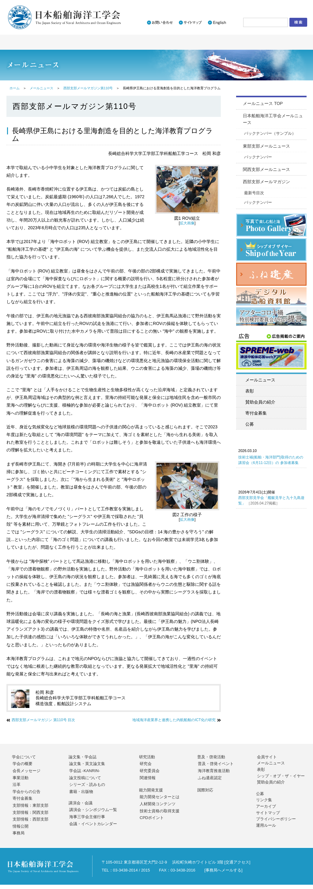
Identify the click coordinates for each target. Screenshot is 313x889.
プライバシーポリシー (276, 819)
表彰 (249, 390)
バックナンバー (258, 157)
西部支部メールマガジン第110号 (88, 88)
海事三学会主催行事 (87, 816)
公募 (249, 424)
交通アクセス (237, 862)
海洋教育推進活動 (214, 770)
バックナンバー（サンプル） (270, 133)
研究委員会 (150, 770)
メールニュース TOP (263, 103)
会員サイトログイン (281, 5)
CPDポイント (152, 817)
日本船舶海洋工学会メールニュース (273, 119)
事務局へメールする (223, 870)
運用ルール (266, 825)
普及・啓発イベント (216, 763)
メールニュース (41, 88)
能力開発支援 (151, 790)
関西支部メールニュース (266, 169)
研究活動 (147, 757)
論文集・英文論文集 (87, 763)
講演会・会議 (80, 803)
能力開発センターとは (159, 796)
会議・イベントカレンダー (93, 823)
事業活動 (20, 777)
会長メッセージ (26, 770)
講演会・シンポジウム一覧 (93, 809)
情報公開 (20, 826)
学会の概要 (22, 763)
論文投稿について (85, 777)
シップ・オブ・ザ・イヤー (281, 776)
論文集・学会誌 (82, 757)
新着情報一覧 (193, 5)
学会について (24, 757)
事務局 (19, 833)
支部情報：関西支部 (30, 812)
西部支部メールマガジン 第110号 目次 (43, 720)
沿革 (17, 784)
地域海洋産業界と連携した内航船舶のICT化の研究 (173, 720)
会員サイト (267, 757)
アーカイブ (266, 806)
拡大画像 (187, 223)
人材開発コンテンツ (157, 804)
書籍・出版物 (81, 791)
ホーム (14, 88)
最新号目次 (254, 193)
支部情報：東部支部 (30, 805)
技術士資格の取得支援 (159, 811)
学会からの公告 (26, 791)
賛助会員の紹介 (260, 402)
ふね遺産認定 (210, 777)
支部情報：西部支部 (30, 819)
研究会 (146, 763)
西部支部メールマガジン (266, 181)
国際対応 (205, 790)
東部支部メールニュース (266, 146)
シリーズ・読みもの (87, 784)
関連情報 (148, 777)
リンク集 (264, 800)
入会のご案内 (227, 5)
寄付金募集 (256, 413)
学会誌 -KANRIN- (84, 770)
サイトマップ (268, 812)
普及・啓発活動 (211, 757)
